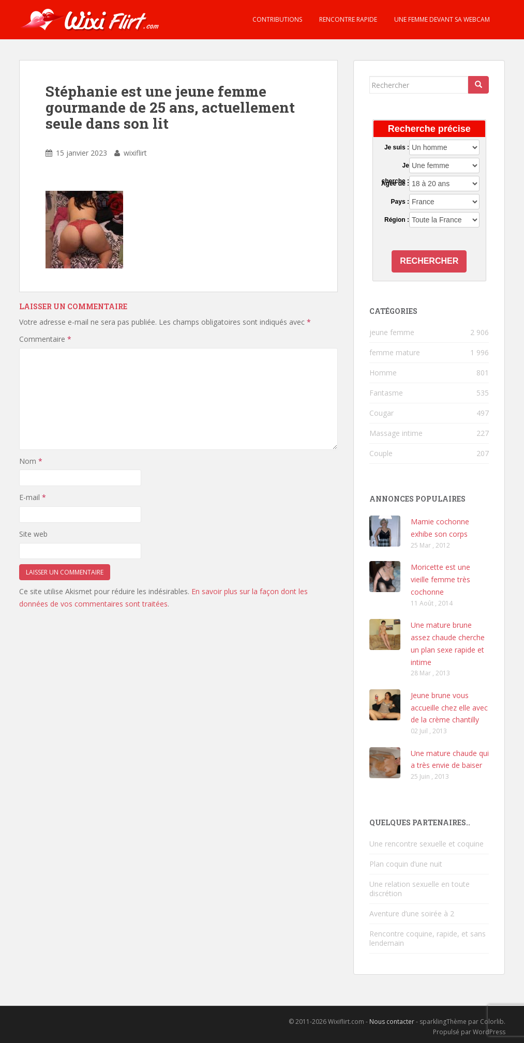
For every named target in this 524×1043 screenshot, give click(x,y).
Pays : (400, 201)
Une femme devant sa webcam (441, 19)
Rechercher (429, 260)
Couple (381, 453)
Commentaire (45, 339)
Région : (396, 219)
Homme (383, 372)
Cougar (381, 413)
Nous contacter (391, 1021)
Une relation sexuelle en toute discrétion (419, 888)
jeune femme (391, 332)
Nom (30, 461)
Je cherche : (395, 166)
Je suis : (396, 147)
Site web (33, 534)
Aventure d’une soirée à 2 (411, 913)
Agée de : (395, 183)
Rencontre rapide (347, 19)
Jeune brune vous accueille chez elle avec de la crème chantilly (449, 707)
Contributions (276, 19)
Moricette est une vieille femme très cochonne (440, 579)
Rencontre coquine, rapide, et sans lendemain (427, 938)
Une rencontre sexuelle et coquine (426, 844)
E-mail (32, 497)
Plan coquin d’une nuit (405, 864)
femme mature (394, 352)
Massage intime (396, 433)
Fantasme (386, 393)
